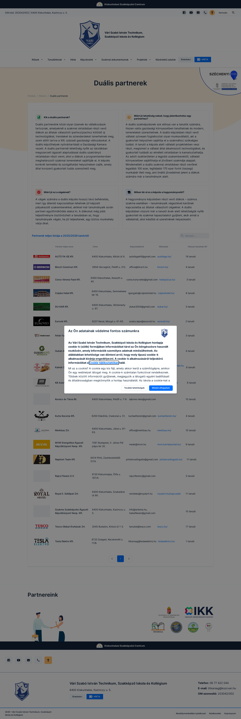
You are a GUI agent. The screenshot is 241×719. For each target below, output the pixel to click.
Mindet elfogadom (161, 388)
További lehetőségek (134, 388)
